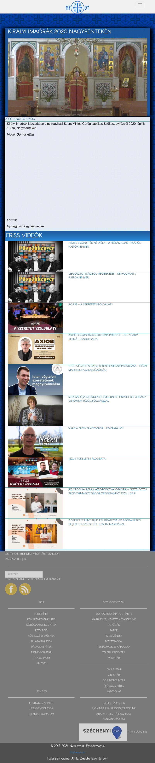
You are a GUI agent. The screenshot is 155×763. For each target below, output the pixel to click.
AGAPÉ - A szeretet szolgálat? (90, 305)
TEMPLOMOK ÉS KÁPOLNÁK (113, 647)
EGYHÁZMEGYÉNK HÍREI (41, 619)
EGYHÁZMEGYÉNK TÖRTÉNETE (114, 614)
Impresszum (77, 752)
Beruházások (137, 732)
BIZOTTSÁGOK (113, 641)
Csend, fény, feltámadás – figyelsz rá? (96, 428)
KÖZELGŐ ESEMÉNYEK (41, 636)
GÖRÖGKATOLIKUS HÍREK (41, 625)
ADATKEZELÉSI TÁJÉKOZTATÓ (113, 714)
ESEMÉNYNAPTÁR (41, 652)
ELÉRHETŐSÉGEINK (114, 703)
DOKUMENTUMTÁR (114, 680)
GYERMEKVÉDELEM (114, 720)
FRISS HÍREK (41, 614)
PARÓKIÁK (114, 625)
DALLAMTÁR (113, 669)
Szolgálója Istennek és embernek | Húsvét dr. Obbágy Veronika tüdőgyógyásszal (107, 399)
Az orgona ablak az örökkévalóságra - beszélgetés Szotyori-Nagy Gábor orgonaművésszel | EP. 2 (107, 491)
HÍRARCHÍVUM (41, 658)
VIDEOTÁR (54, 554)
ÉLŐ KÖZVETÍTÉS (114, 686)
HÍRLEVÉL (41, 663)
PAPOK (114, 630)
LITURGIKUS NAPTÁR (41, 703)
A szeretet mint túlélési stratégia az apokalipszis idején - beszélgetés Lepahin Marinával (104, 522)
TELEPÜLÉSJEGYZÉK (113, 652)
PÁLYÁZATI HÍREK (41, 647)
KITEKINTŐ (41, 630)
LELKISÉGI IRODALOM (41, 714)
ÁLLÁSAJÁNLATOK (41, 641)
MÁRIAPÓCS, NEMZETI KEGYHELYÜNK (114, 619)
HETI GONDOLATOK (41, 708)
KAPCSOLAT (114, 691)
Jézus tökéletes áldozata (87, 459)
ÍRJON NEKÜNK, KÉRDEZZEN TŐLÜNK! (113, 708)
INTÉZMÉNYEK (114, 636)
